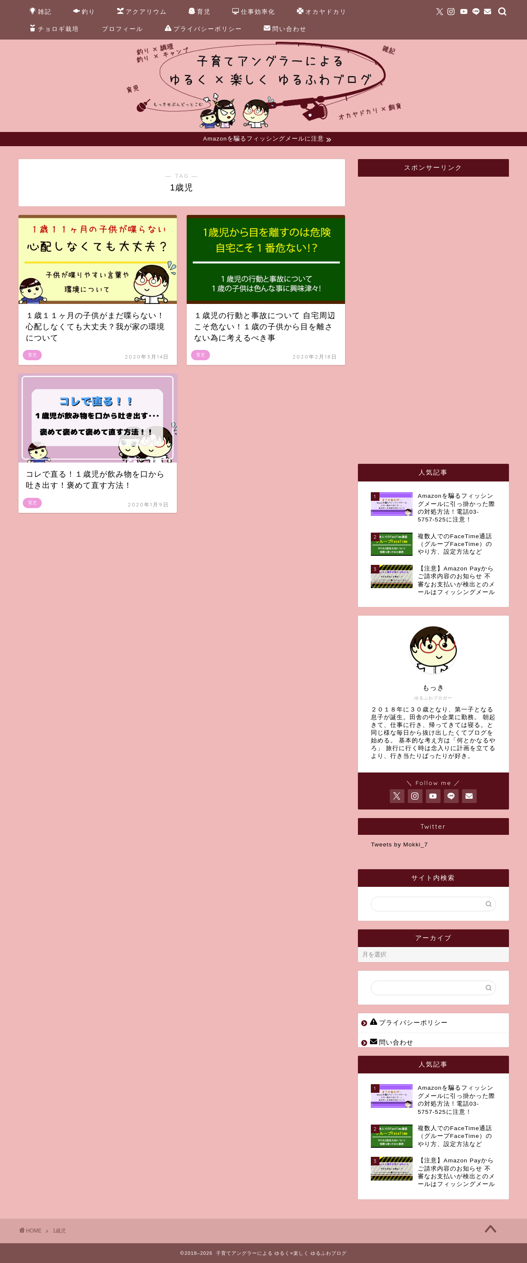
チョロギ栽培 (54, 29)
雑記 (40, 12)
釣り (84, 12)
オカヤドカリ (322, 12)
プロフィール (122, 29)
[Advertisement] (435, 312)
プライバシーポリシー (203, 29)
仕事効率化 (253, 12)
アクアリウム (142, 12)
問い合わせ (285, 29)
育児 (199, 12)
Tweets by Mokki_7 (399, 845)
